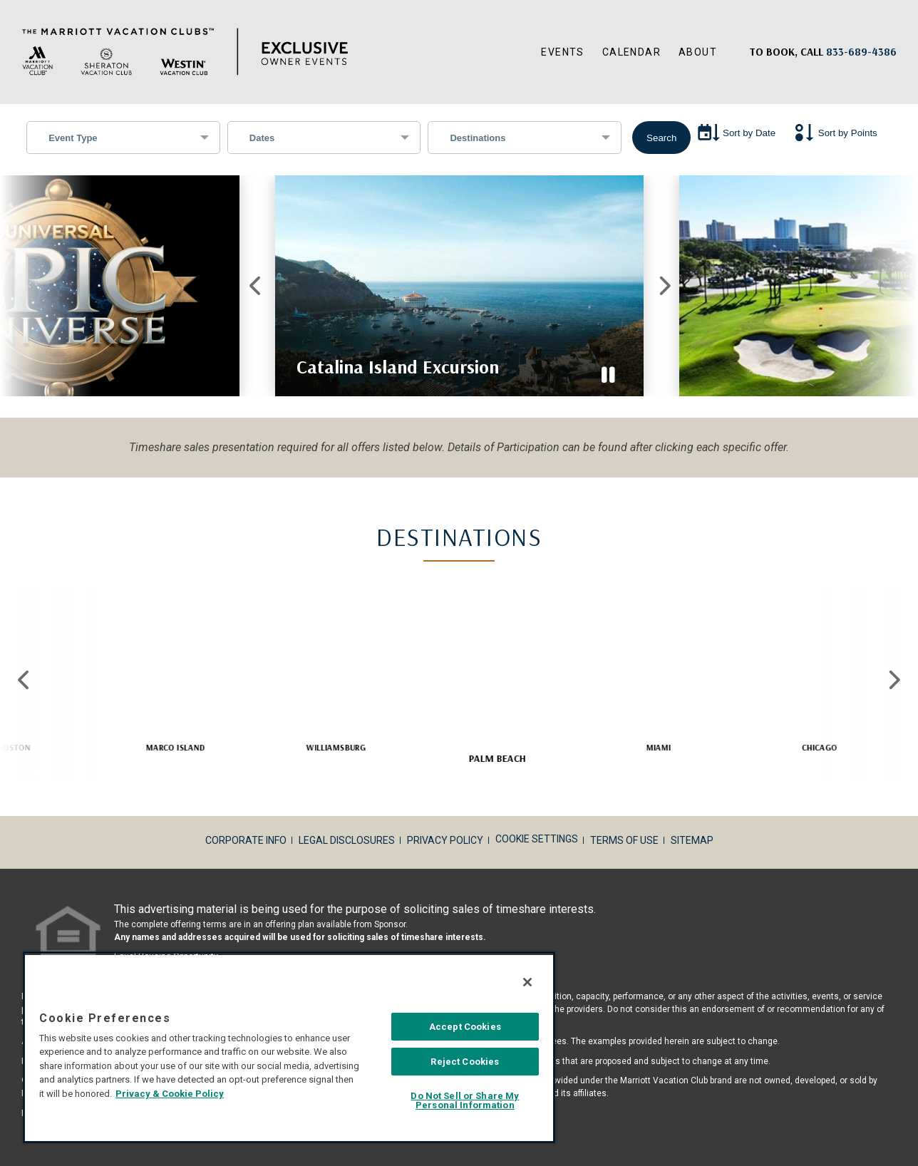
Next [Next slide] (893, 680)
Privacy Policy (445, 840)
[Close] (527, 982)
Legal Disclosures (347, 840)
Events (562, 52)
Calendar (631, 52)
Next (663, 286)
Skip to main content (0, 0)
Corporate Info (246, 840)
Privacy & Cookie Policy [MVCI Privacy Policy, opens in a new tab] (169, 1093)
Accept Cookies (465, 1026)
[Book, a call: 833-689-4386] (861, 51)
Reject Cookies (464, 1061)
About (698, 52)
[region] (289, 1047)
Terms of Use (624, 840)
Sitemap (692, 840)
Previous (255, 286)
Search (661, 138)
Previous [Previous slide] (24, 680)
